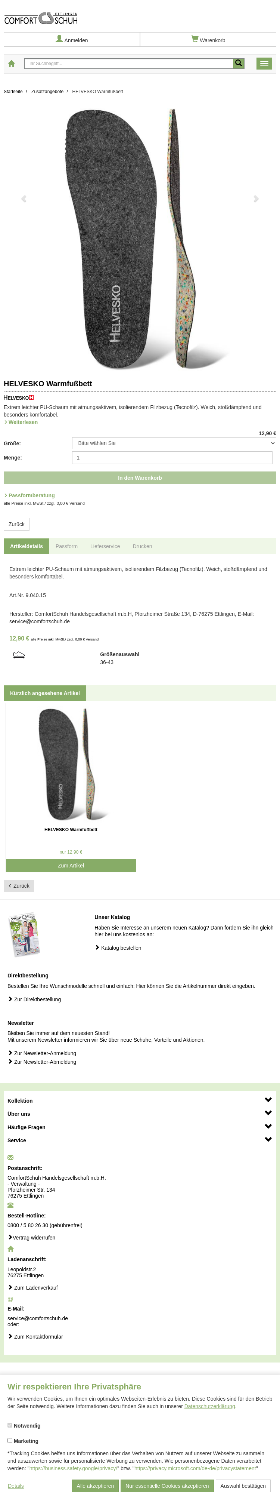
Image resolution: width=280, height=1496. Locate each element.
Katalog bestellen (117, 947)
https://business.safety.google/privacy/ (73, 1468)
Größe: (12, 443)
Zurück (17, 524)
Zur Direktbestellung (34, 999)
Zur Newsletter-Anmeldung (41, 1053)
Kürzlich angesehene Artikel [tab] (45, 693)
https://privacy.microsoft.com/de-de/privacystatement (195, 1468)
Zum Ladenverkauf (32, 1287)
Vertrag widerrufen (31, 1237)
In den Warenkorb (140, 478)
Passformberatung (32, 495)
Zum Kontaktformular (35, 1336)
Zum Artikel (71, 866)
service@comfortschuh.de (37, 1318)
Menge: (13, 458)
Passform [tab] (67, 546)
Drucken (142, 546)
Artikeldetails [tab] (26, 546)
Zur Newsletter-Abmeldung (41, 1062)
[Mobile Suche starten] (238, 63)
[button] (24, 239)
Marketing (22, 1441)
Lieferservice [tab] (105, 546)
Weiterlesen (23, 422)
